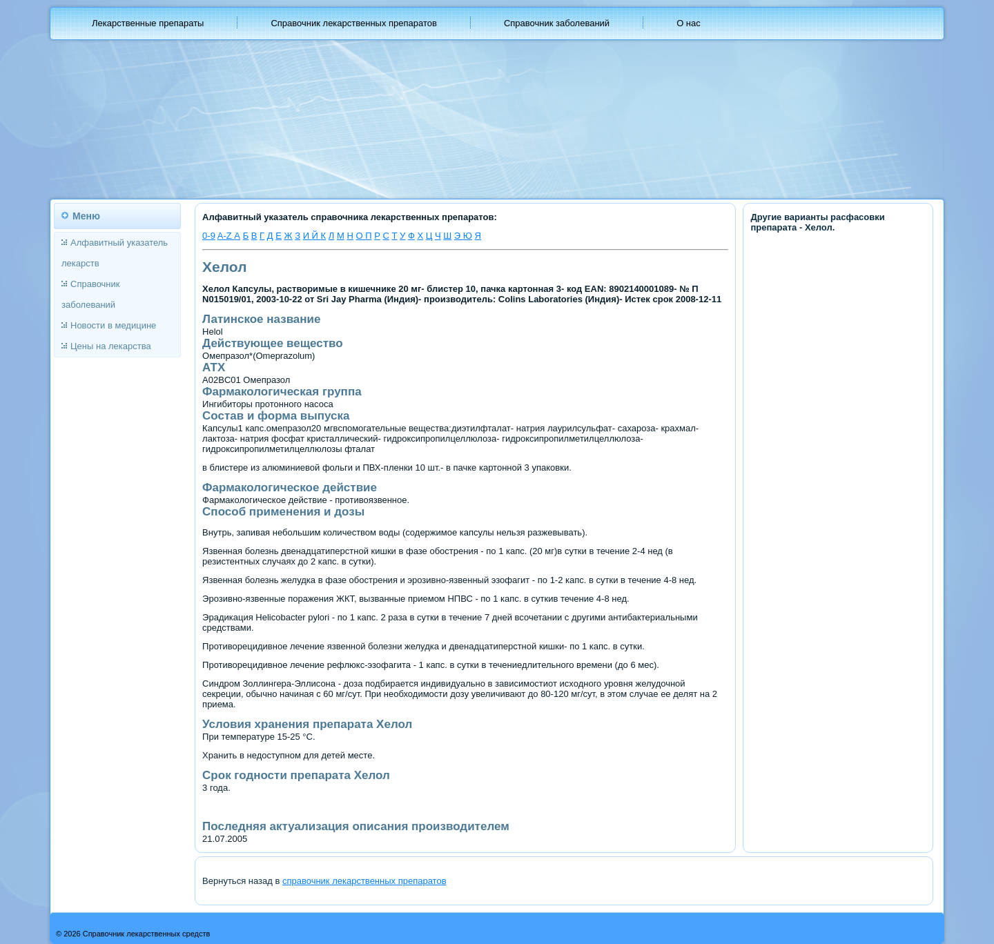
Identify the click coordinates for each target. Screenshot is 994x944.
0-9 (208, 235)
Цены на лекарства (110, 346)
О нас (688, 23)
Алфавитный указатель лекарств (114, 252)
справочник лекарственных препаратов (364, 881)
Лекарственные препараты (148, 23)
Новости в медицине (113, 325)
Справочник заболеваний (557, 23)
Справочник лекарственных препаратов (354, 23)
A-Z (226, 235)
